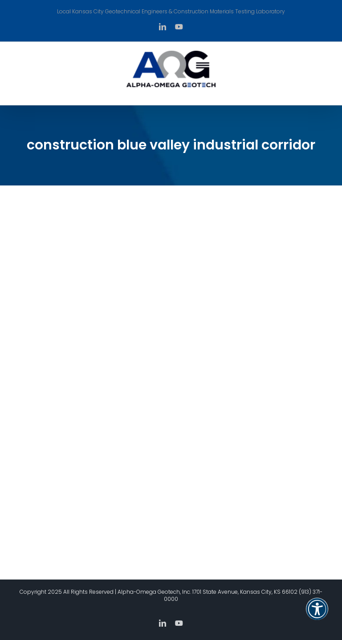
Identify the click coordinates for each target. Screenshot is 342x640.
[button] (317, 615)
